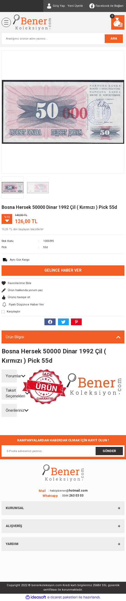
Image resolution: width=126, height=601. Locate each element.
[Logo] (32, 22)
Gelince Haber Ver (63, 270)
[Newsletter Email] (63, 451)
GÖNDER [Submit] (109, 451)
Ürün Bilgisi (15, 337)
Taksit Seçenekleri (11, 393)
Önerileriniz (11, 410)
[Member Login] (56, 6)
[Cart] (117, 22)
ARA (113, 38)
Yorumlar (11, 376)
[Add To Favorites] (63, 283)
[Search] (63, 39)
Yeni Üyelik (75, 6)
